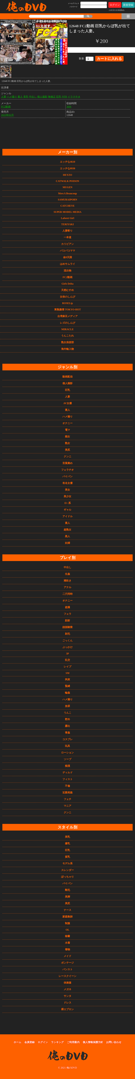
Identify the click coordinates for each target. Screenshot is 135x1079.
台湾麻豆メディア (67, 316)
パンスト (67, 969)
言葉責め (67, 463)
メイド (67, 956)
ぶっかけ (67, 647)
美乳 (25, 96)
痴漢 (67, 766)
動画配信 (67, 376)
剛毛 (67, 890)
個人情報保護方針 (93, 1042)
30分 (68, 106)
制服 (67, 923)
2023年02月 (7, 114)
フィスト (67, 779)
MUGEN (67, 187)
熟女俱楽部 (67, 342)
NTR (64, 96)
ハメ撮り (12, 96)
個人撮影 (42, 96)
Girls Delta (67, 283)
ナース (67, 910)
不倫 (67, 785)
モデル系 (67, 863)
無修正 (52, 96)
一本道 (67, 237)
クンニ (67, 456)
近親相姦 (67, 792)
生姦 (67, 574)
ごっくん (67, 640)
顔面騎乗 (67, 627)
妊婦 (67, 543)
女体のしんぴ (67, 296)
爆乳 (67, 843)
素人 (20, 96)
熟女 (67, 443)
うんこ (67, 712)
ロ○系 (67, 503)
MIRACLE (67, 329)
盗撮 (67, 607)
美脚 (67, 896)
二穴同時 (67, 594)
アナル (67, 587)
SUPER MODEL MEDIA (67, 212)
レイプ (67, 666)
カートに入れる (109, 59)
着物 (67, 949)
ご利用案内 (73, 1042)
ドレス (67, 1002)
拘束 (67, 679)
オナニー (67, 423)
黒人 (67, 536)
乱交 (67, 660)
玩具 (67, 746)
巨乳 (58, 96)
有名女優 (67, 483)
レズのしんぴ (67, 322)
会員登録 (29, 1042)
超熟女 (67, 529)
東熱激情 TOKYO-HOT (67, 309)
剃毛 (67, 633)
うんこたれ (67, 335)
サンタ (67, 996)
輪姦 (67, 692)
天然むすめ (67, 290)
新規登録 (128, 4)
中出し (33, 96)
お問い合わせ (113, 1042)
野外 (67, 719)
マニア (67, 805)
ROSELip (67, 303)
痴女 (67, 436)
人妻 (3, 96)
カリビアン (67, 244)
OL (67, 929)
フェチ (67, 799)
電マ (67, 429)
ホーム (17, 1042)
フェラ (67, 613)
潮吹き (67, 580)
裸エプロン (67, 1009)
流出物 (67, 270)
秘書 (67, 936)
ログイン (115, 4)
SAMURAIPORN (67, 199)
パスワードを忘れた (117, 10)
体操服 (67, 982)
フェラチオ (67, 469)
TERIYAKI (67, 224)
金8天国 (67, 257)
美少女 (67, 496)
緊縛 (67, 686)
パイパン (67, 476)
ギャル (67, 509)
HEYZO (67, 175)
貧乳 (67, 856)
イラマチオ (74, 96)
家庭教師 (67, 916)
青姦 (67, 732)
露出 (67, 726)
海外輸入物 (67, 349)
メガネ (67, 989)
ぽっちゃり (67, 876)
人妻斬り (67, 230)
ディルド (67, 772)
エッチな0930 (67, 168)
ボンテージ (67, 962)
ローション (67, 752)
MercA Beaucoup (67, 193)
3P (67, 653)
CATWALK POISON (67, 181)
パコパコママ (67, 250)
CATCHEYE (67, 205)
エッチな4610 (67, 161)
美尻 (67, 449)
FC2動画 (6, 106)
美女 (67, 489)
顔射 (67, 620)
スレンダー (67, 870)
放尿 (67, 706)
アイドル (67, 516)
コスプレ (67, 739)
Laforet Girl (67, 218)
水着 (67, 942)
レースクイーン (67, 976)
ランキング (57, 1042)
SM (67, 673)
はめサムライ (67, 264)
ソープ (67, 759)
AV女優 (67, 403)
